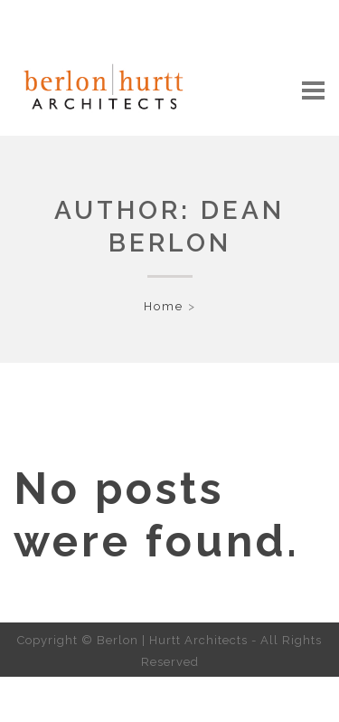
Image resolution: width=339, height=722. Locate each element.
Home (164, 306)
